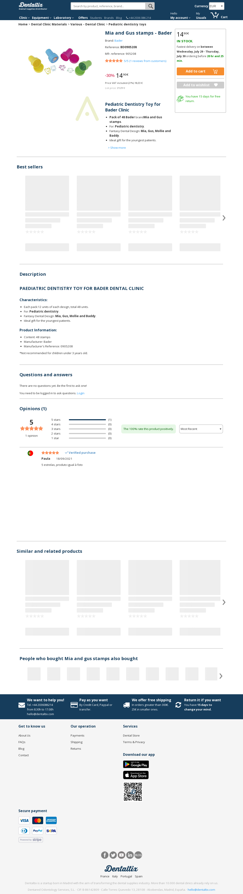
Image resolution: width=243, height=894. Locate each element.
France (104, 876)
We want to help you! (45, 700)
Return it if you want (202, 700)
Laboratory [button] (64, 18)
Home (23, 24)
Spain (139, 876)
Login (80, 393)
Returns (76, 749)
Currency (201, 6)
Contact (23, 755)
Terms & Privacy (134, 742)
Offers (83, 18)
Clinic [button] (24, 18)
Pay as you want (93, 700)
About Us (24, 735)
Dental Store (131, 735)
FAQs (21, 742)
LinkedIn (130, 855)
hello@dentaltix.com (201, 890)
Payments (77, 735)
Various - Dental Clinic (87, 24)
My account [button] (180, 18)
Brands (109, 18)
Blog (119, 18)
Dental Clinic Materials (49, 24)
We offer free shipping (151, 700)
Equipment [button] (42, 18)
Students (96, 18)
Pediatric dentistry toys (127, 24)
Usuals (201, 18)
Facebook (105, 855)
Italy (115, 876)
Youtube (121, 855)
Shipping (76, 742)
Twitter (113, 855)
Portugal (126, 876)
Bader (118, 40)
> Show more (117, 148)
